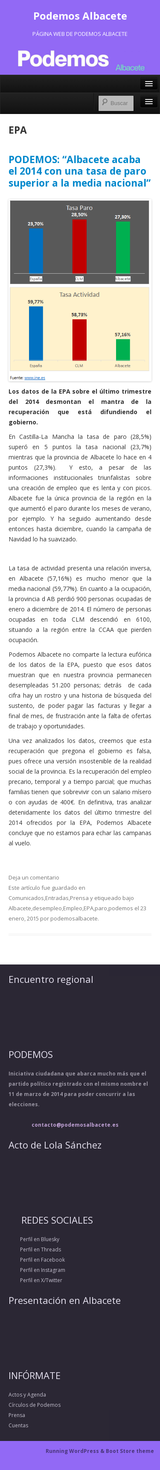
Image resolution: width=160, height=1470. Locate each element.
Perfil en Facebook (37, 1259)
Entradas (57, 898)
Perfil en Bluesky (34, 1239)
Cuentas (18, 1425)
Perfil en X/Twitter (35, 1280)
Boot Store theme (130, 1451)
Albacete (20, 908)
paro (101, 908)
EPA (88, 908)
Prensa (79, 898)
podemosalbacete (74, 918)
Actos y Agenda (27, 1394)
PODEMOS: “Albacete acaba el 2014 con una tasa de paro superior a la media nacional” (80, 171)
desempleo (47, 908)
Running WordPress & (76, 1451)
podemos (120, 908)
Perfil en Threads (35, 1249)
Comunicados (26, 898)
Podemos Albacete (80, 16)
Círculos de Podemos (35, 1405)
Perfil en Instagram (37, 1270)
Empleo (72, 908)
